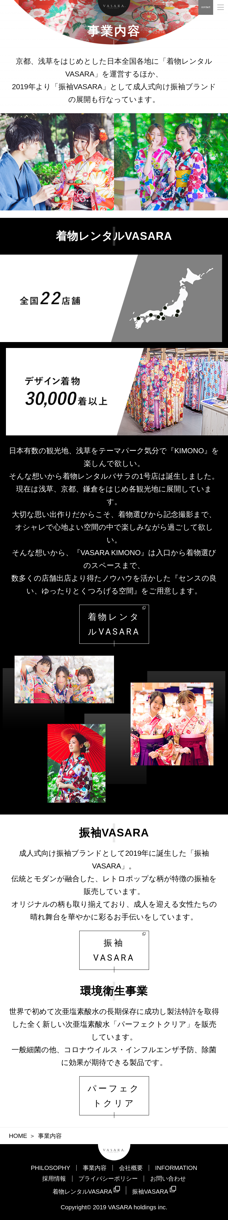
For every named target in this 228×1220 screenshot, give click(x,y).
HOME (18, 1135)
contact (205, 7)
